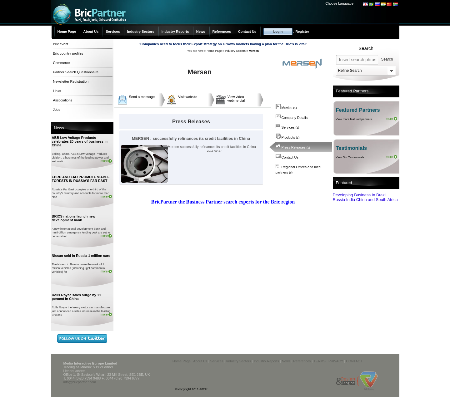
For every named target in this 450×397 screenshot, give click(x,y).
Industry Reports (175, 31)
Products (288, 137)
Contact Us (247, 31)
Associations (62, 100)
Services (113, 31)
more (104, 161)
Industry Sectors (140, 31)
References (221, 31)
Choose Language (339, 3)
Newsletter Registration (71, 81)
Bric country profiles (68, 53)
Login (278, 31)
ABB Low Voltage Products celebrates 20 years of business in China (80, 141)
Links (57, 91)
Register (302, 31)
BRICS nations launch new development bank (73, 218)
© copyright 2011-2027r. (191, 389)
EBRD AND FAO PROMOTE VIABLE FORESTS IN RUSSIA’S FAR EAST (81, 179)
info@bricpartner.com (79, 382)
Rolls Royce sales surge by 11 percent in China (76, 297)
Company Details (292, 118)
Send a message (142, 97)
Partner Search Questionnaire (76, 72)
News (200, 31)
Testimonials (351, 148)
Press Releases (293, 147)
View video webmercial (236, 98)
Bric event (60, 44)
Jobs (56, 109)
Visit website (187, 97)
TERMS (319, 361)
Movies (286, 108)
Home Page (67, 31)
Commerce (61, 63)
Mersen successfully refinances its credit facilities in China (188, 147)
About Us (90, 31)
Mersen (254, 50)
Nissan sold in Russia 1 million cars (81, 255)
